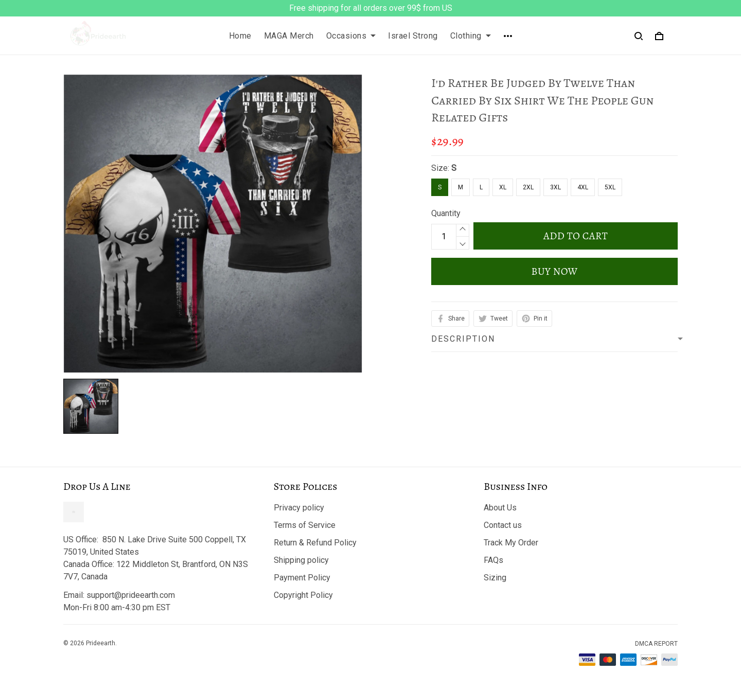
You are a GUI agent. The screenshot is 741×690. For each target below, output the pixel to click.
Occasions (351, 36)
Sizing (495, 577)
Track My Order (511, 542)
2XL (528, 187)
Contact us (503, 525)
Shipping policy (301, 560)
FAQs (493, 560)
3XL (555, 187)
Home (240, 36)
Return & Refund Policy (315, 542)
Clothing (470, 36)
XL (502, 187)
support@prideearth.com (130, 595)
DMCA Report (656, 643)
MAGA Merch (289, 36)
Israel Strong (413, 36)
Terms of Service (305, 525)
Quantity (446, 213)
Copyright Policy (303, 595)
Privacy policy (299, 507)
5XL (610, 187)
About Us (500, 507)
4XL (582, 187)
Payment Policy (302, 577)
